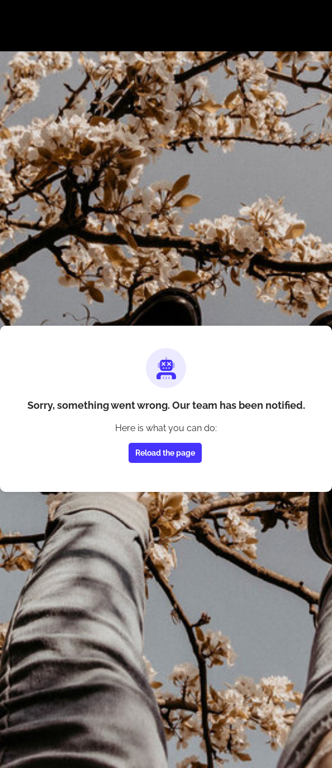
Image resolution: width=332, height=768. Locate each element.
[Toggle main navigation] (18, 31)
